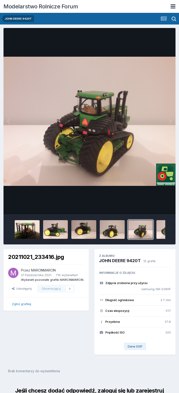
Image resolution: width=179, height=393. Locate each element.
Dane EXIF (135, 346)
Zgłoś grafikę (21, 304)
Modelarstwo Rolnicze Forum (40, 6)
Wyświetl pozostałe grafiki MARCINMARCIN (52, 280)
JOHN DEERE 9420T (120, 260)
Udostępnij (22, 288)
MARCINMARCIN (43, 270)
